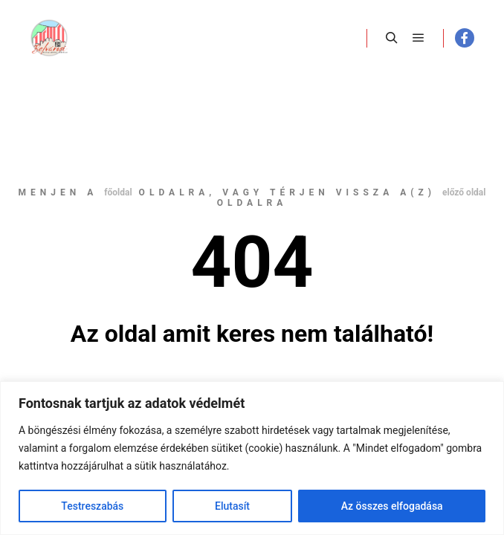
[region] (252, 458)
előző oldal (463, 192)
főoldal (118, 192)
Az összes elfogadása (392, 506)
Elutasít (232, 506)
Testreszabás (92, 506)
